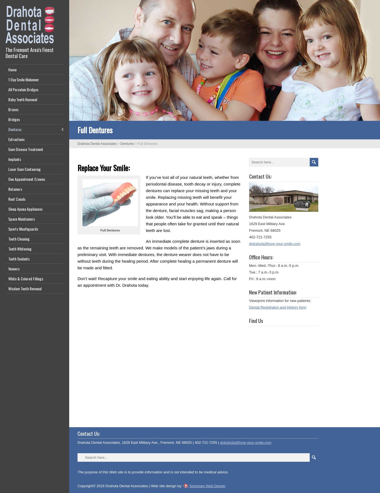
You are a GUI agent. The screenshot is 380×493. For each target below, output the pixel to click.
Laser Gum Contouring (24, 169)
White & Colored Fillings (25, 278)
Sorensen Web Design (208, 486)
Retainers (15, 189)
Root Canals (16, 199)
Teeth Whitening (20, 249)
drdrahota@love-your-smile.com (274, 244)
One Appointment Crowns (26, 179)
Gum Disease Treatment (25, 149)
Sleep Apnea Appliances (25, 209)
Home (12, 69)
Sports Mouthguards (23, 229)
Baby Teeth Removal (22, 99)
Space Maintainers (21, 219)
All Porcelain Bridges (23, 89)
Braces (13, 109)
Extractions (16, 139)
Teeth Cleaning (19, 239)
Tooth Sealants (19, 259)
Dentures (15, 129)
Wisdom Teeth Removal (25, 288)
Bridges (14, 119)
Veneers (14, 269)
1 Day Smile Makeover (23, 79)
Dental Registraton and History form (277, 307)
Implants (14, 159)
